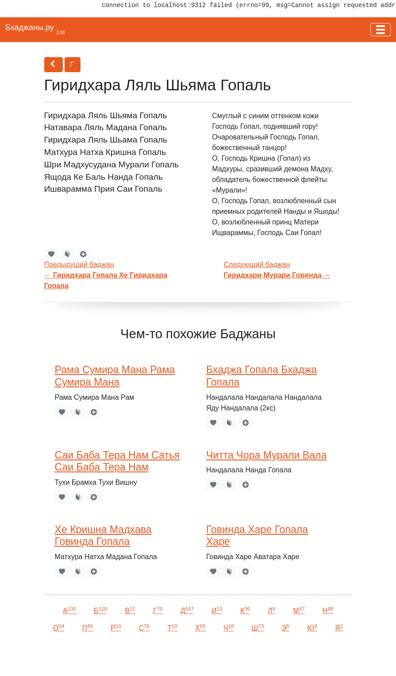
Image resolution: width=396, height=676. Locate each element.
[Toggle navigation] (380, 29)
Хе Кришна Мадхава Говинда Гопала (103, 536)
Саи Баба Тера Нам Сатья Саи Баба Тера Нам (117, 461)
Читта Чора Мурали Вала (266, 455)
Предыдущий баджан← (106, 275)
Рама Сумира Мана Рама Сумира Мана (115, 376)
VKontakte (108, 657)
